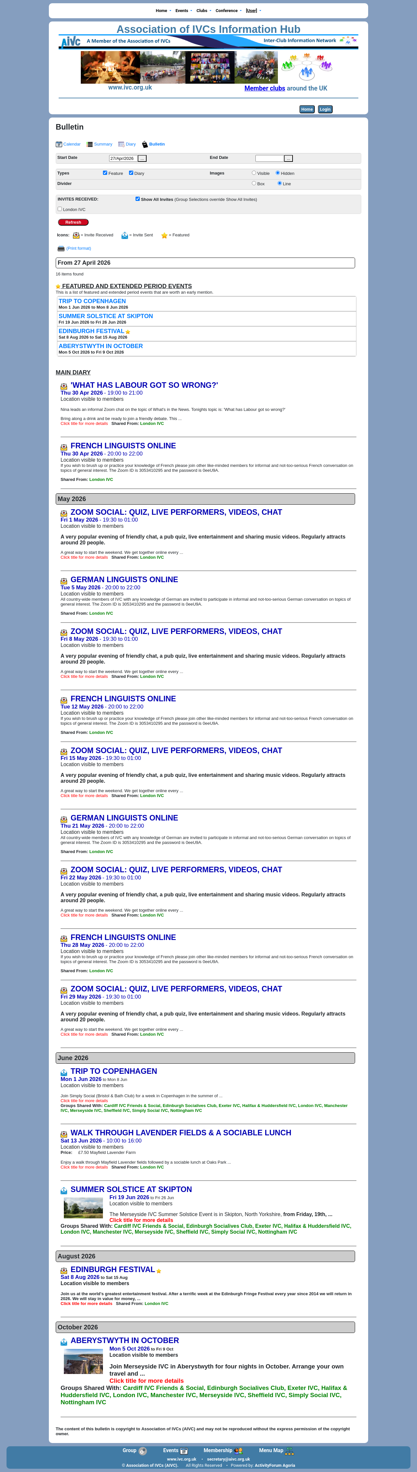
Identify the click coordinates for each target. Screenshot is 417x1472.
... (142, 158)
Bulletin (153, 144)
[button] (163, 11)
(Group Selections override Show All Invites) (199, 199)
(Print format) (78, 247)
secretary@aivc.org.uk (228, 1459)
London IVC (74, 209)
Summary (99, 144)
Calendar (68, 144)
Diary (127, 144)
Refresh (73, 222)
